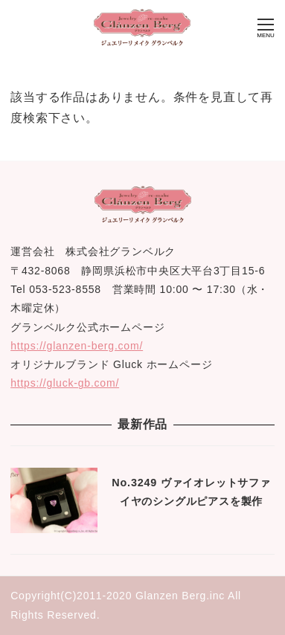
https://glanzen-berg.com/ (76, 346)
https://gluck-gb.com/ (64, 383)
